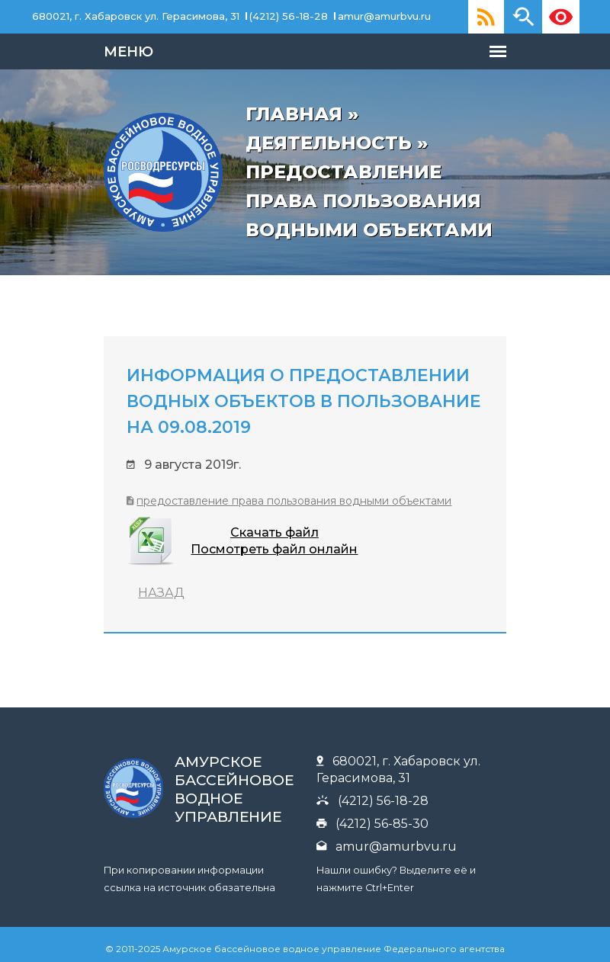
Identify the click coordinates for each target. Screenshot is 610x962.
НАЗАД (88, 589)
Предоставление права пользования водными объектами (220, 498)
